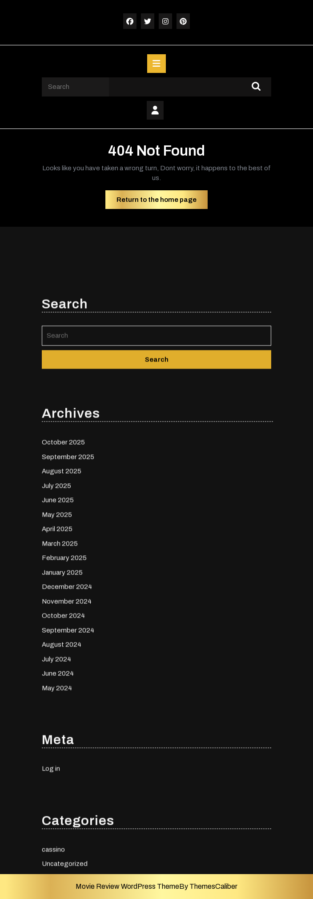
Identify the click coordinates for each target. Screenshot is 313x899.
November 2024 (67, 662)
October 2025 (63, 503)
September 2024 (68, 691)
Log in (51, 830)
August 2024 (61, 706)
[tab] (156, 63)
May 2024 (57, 749)
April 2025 (57, 590)
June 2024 (58, 734)
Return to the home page (162, 201)
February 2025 (64, 619)
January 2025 (62, 633)
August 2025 (61, 532)
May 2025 (57, 575)
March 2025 (60, 604)
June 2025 (58, 561)
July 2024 (56, 720)
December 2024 (67, 648)
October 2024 (63, 677)
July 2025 (56, 546)
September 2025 (68, 518)
